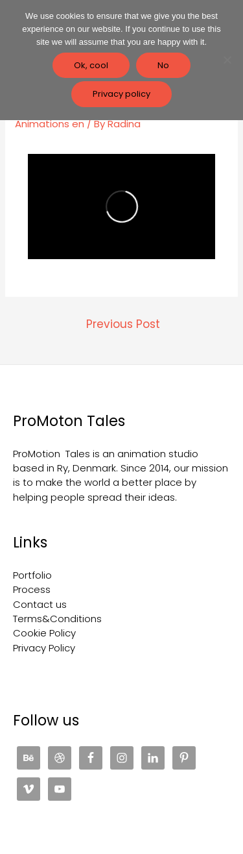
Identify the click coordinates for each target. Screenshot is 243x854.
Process (32, 589)
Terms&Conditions (57, 618)
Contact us (40, 604)
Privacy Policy (44, 648)
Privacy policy (121, 94)
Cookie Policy (44, 633)
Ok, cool (91, 65)
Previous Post (123, 324)
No (163, 65)
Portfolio (32, 575)
